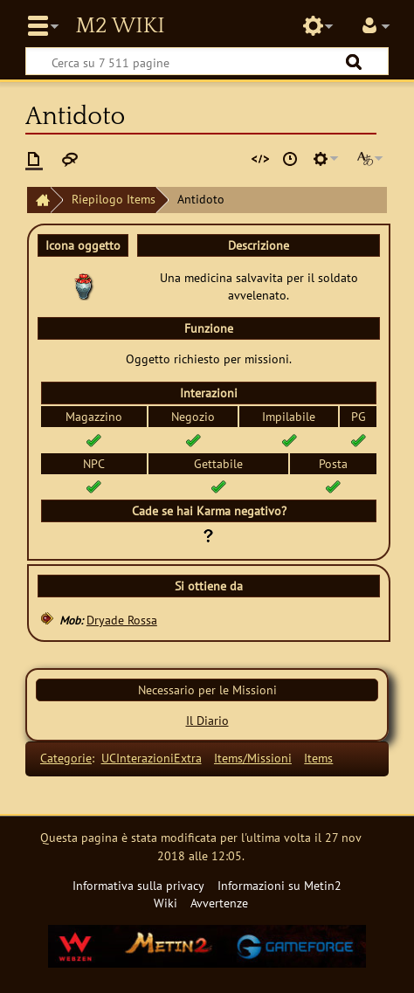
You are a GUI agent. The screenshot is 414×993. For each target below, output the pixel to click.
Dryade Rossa (121, 619)
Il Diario (207, 720)
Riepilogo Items (113, 198)
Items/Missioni (253, 757)
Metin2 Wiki (119, 26)
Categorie (66, 757)
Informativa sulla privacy (138, 885)
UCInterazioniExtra (151, 757)
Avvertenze (219, 902)
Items (318, 757)
